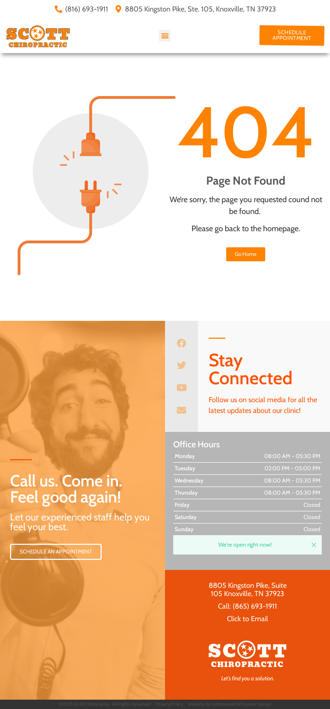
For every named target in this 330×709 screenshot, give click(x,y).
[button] (165, 36)
